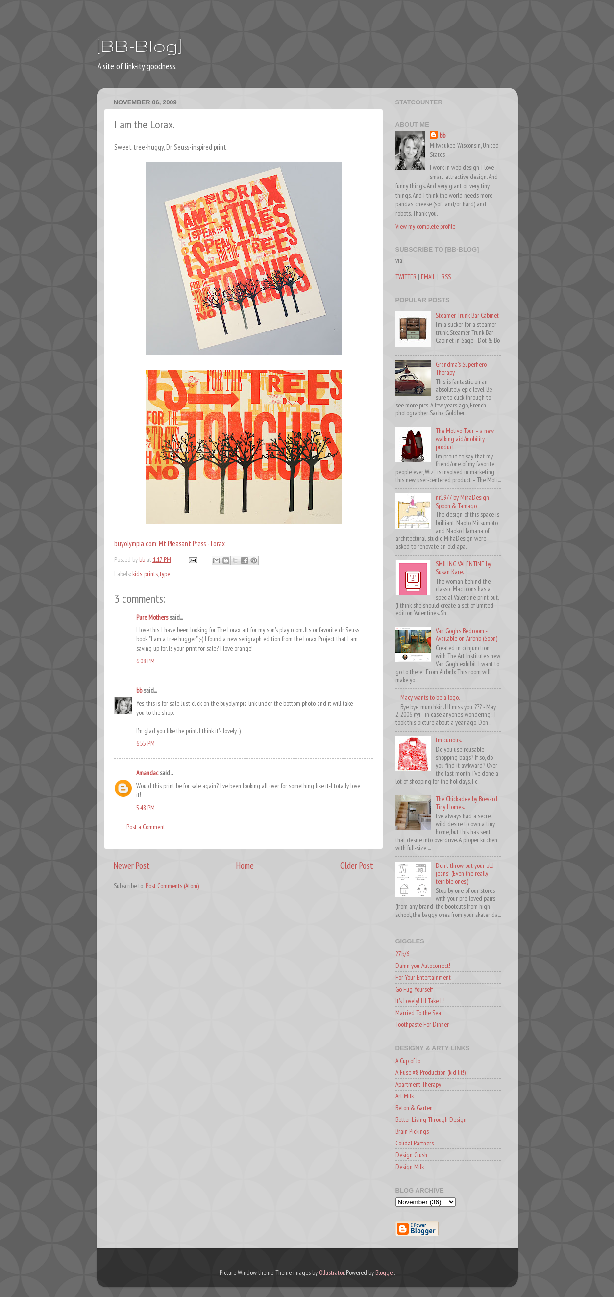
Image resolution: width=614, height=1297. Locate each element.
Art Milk (404, 1096)
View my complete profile (425, 226)
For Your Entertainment (423, 977)
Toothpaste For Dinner (422, 1024)
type (165, 573)
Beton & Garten (414, 1107)
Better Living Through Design (431, 1119)
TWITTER (406, 276)
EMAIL (428, 276)
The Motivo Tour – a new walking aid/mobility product (465, 438)
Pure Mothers (152, 617)
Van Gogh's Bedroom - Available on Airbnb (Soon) (466, 634)
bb (139, 690)
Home (245, 865)
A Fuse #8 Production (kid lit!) (430, 1072)
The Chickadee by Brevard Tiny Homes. (466, 802)
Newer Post (132, 865)
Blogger (384, 1272)
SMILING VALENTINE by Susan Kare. (463, 567)
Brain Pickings (412, 1131)
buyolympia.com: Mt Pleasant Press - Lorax (169, 543)
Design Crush (411, 1154)
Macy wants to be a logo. (430, 697)
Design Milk (409, 1166)
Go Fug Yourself (414, 989)
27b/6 (402, 953)
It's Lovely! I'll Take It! (420, 1000)
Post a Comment (145, 826)
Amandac (147, 772)
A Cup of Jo (407, 1060)
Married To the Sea (418, 1012)
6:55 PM (145, 743)
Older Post (356, 865)
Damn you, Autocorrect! (422, 965)
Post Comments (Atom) (172, 885)
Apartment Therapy (418, 1084)
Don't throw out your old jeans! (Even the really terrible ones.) (465, 873)
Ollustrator (331, 1272)
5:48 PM (145, 807)
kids (137, 573)
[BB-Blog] (139, 45)
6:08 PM (145, 661)
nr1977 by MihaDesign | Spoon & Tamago (464, 501)
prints (151, 573)
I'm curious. (449, 740)
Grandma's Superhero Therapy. (461, 368)
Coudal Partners (414, 1143)
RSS (446, 276)
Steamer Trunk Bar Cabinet (467, 315)
